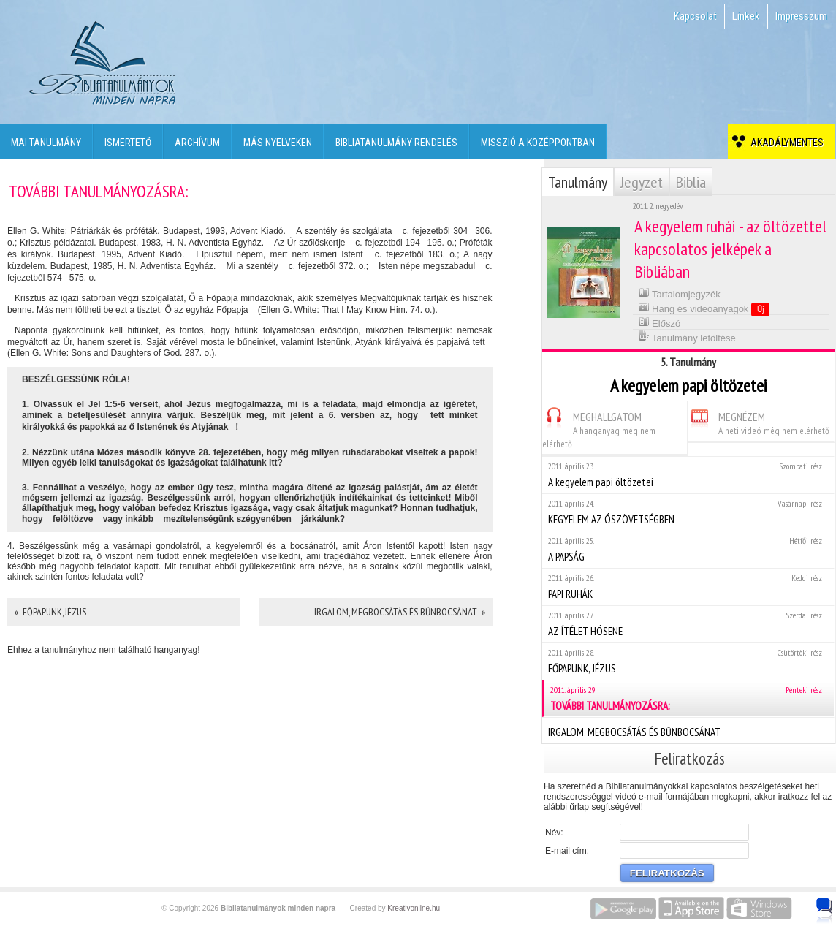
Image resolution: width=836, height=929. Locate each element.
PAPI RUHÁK (688, 586)
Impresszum (801, 16)
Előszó (659, 322)
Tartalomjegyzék (679, 293)
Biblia (691, 182)
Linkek (746, 16)
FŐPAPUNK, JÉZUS (688, 661)
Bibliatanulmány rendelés (396, 142)
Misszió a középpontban (538, 142)
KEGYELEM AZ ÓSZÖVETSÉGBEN (688, 512)
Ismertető (127, 142)
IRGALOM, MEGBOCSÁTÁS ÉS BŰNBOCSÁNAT (688, 730)
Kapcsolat (695, 16)
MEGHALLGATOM (599, 428)
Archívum (197, 142)
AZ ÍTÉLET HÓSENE (688, 624)
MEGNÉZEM (758, 421)
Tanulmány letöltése (687, 337)
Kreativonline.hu (413, 908)
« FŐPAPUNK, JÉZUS (50, 611)
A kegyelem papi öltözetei (688, 474)
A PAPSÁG (688, 549)
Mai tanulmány (46, 142)
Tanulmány (577, 182)
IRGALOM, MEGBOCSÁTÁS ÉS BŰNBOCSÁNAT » (399, 611)
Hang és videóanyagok (704, 308)
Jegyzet (641, 182)
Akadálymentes (785, 142)
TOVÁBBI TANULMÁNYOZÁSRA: (689, 698)
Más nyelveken (277, 142)
